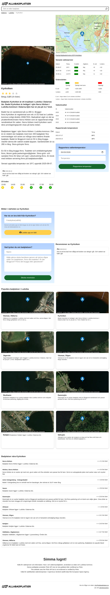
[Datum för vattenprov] (82, 152)
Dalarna (4, 13)
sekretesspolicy (104, 588)
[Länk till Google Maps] (82, 35)
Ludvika (11, 13)
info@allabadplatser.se (102, 585)
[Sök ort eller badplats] (106, 9)
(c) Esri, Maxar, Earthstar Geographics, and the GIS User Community (26, 83)
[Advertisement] (27, 30)
